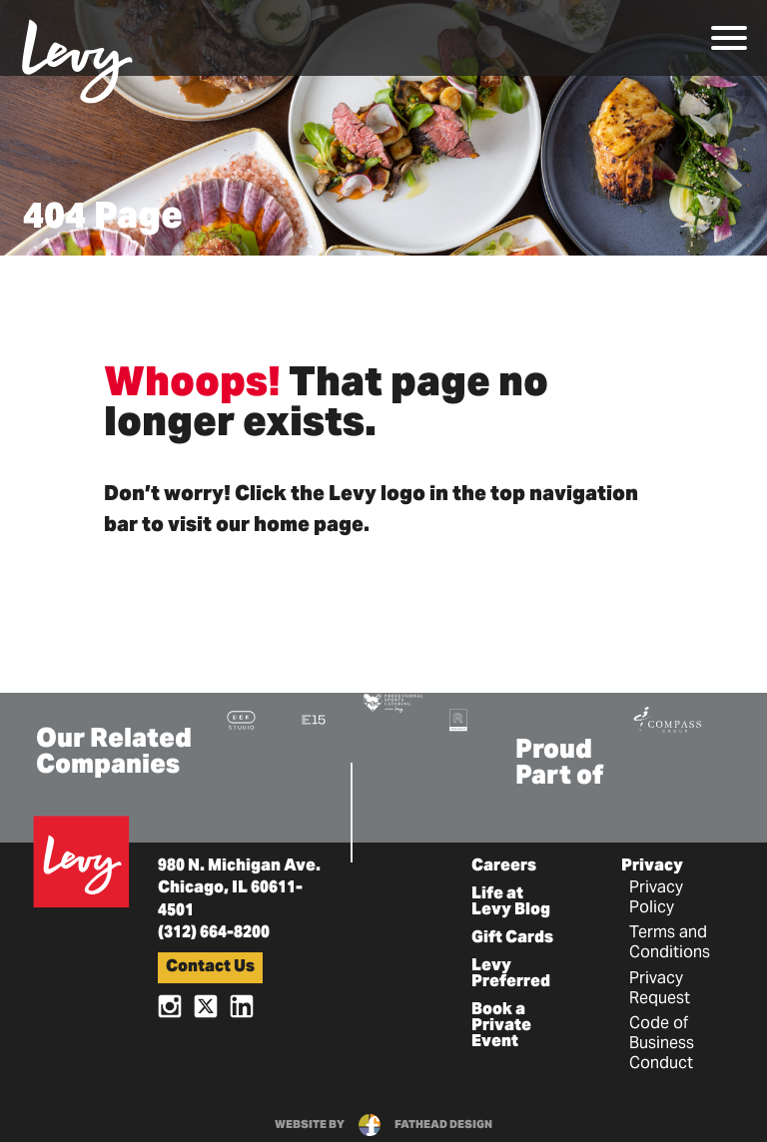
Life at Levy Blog (510, 902)
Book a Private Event (501, 1026)
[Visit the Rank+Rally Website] (458, 719)
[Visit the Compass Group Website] (667, 717)
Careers (503, 866)
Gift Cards (512, 938)
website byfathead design (383, 1125)
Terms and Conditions (669, 943)
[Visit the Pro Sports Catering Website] (392, 701)
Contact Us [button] (210, 967)
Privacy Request (659, 989)
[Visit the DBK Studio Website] (241, 719)
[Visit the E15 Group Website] (314, 719)
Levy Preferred (510, 974)
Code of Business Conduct (661, 1044)
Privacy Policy (656, 898)
